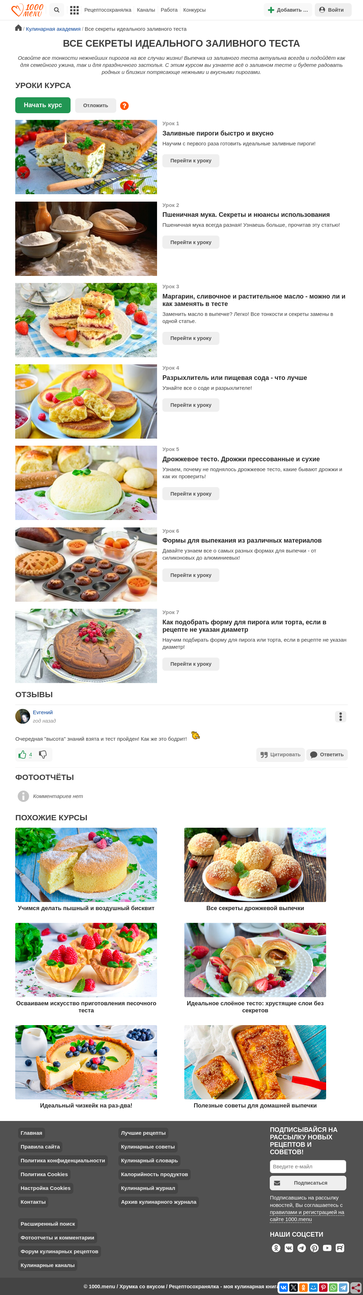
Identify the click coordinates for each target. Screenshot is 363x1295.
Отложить (95, 105)
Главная (31, 1132)
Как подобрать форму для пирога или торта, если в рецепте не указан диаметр (244, 626)
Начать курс (43, 105)
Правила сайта (40, 1146)
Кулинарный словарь (149, 1160)
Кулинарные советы (148, 1146)
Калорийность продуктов (154, 1174)
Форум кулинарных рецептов (59, 1251)
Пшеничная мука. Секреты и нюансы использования (246, 214)
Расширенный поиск (48, 1223)
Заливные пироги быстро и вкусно (218, 133)
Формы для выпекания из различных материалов (242, 540)
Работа (169, 10)
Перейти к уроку (191, 160)
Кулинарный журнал (148, 1188)
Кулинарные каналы (48, 1265)
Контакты (33, 1201)
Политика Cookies (44, 1174)
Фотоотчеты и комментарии (57, 1237)
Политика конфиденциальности (63, 1160)
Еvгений (43, 712)
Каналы (146, 10)
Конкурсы (194, 10)
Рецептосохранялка (107, 10)
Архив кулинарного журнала (158, 1201)
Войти (331, 10)
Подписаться (301, 1183)
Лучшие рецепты (143, 1132)
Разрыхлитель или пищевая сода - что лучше (234, 377)
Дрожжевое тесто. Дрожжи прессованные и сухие (241, 459)
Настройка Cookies (46, 1188)
